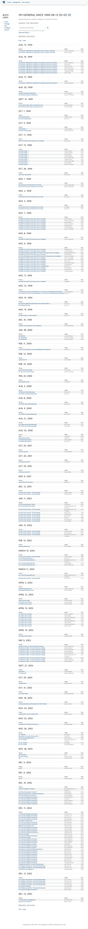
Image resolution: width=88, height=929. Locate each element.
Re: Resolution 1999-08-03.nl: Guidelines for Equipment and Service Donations (38, 63)
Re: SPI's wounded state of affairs (27, 504)
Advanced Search (24, 32)
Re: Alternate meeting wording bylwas (28, 95)
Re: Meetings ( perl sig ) (24, 305)
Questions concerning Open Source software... (30, 326)
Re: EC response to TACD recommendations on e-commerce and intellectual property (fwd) (41, 293)
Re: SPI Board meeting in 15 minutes (27, 792)
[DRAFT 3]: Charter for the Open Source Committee (31, 141)
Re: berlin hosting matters (25, 119)
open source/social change (25, 370)
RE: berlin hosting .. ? (24, 163)
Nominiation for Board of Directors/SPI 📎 (29, 736)
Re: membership (23, 337)
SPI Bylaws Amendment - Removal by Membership (31, 864)
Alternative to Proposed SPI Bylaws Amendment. (31, 849)
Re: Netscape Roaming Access (26, 590)
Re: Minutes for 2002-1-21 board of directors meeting (32, 648)
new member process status (26, 482)
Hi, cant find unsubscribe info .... (26, 558)
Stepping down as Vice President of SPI (28, 714)
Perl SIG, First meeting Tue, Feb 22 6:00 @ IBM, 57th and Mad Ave (35, 349)
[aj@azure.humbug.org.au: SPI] (26, 826)
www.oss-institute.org (24, 546)
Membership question (24, 438)
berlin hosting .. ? (23, 129)
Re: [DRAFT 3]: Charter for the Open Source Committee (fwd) (33, 266)
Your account (26, 2)
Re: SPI (20, 768)
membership (22, 336)
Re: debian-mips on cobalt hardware (28, 315)
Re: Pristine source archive (25, 602)
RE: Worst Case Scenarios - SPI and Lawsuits (29, 513)
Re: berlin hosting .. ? (24, 151)
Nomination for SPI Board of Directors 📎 (29, 724)
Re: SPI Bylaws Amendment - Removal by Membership (32, 866)
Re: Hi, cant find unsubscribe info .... (27, 560)
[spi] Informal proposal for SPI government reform (31, 794)
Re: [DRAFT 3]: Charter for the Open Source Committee (32, 219)
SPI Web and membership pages (27, 392)
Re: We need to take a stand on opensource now (31, 105)
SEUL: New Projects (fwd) (25, 175)
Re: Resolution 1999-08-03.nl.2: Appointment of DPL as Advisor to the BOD (37, 51)
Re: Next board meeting (24, 837)
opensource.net (23, 360)
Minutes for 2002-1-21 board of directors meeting (31, 646)
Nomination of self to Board (25, 821)
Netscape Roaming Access (25, 589)
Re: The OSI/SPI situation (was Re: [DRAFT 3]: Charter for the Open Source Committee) (40, 256)
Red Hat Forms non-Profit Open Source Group (30, 185)
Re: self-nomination (23, 756)
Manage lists (16, 2)
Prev (20, 40)
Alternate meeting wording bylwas (27, 93)
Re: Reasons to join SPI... (24, 462)
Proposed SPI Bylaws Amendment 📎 (28, 795)
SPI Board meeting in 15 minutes (27, 789)
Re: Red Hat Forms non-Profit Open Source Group (31, 186)
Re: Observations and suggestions (27, 900)
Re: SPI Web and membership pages (28, 394)
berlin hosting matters (24, 117)
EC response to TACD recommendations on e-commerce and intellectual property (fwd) (40, 292)
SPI (19, 758)
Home (9, 2)
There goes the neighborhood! (26, 738)
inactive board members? (25, 901)
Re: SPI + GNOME (23, 739)
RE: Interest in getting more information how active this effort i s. (34, 303)
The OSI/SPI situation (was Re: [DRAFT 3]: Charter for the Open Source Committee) (39, 253)
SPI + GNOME (22, 734)
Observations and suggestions (26, 869)
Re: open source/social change (26, 372)
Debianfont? (22, 671)
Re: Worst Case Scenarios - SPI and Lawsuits (29, 492)
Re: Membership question (25, 440)
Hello (20, 436)
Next (24, 40)
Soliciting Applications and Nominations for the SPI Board (33, 704)
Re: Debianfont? (22, 673)
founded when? (22, 683)
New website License (24, 382)
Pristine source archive (24, 600)
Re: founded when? (23, 694)
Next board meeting (24, 834)
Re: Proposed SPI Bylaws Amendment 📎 (29, 832)
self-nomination (22, 755)
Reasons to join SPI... (24, 451)
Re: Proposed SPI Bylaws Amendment (28, 797)
